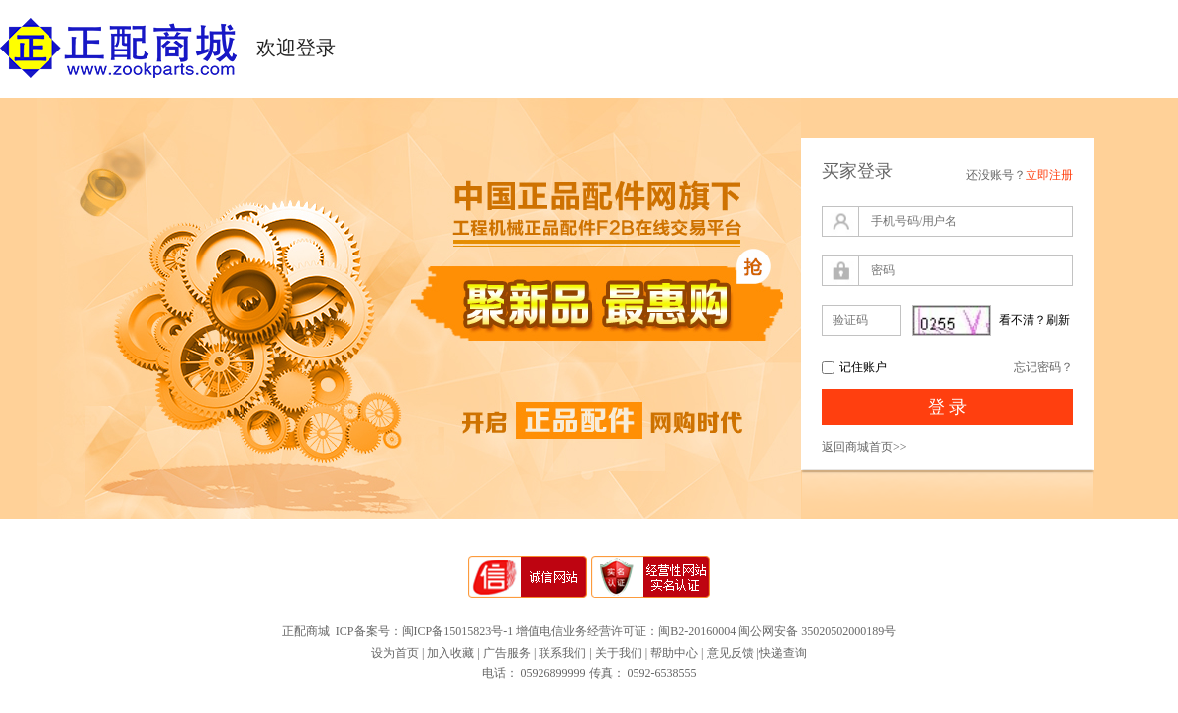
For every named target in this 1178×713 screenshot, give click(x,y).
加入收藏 (450, 653)
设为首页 (395, 653)
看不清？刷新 (1034, 320)
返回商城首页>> (864, 447)
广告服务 (507, 653)
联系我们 (562, 653)
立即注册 (1049, 175)
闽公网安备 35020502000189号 (817, 631)
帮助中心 (674, 653)
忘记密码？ (1043, 367)
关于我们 (618, 653)
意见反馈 (730, 653)
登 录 (948, 407)
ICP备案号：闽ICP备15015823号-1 (424, 631)
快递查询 (783, 653)
